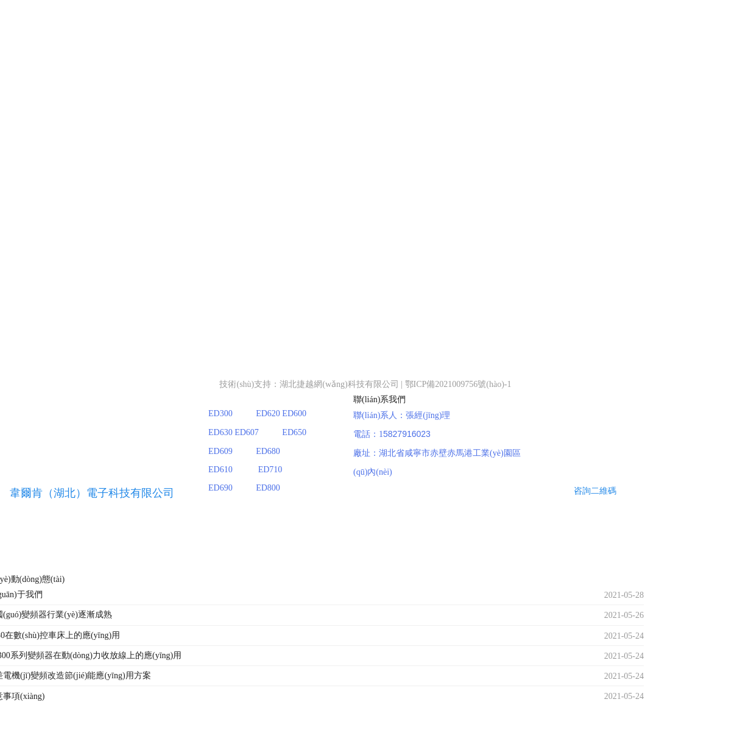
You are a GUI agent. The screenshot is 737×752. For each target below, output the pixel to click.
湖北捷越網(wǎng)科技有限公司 (339, 384)
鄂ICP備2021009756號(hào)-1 (458, 384)
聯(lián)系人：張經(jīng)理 (401, 415)
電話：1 (368, 434)
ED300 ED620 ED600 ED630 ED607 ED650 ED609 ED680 (268, 432)
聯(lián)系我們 (379, 399)
